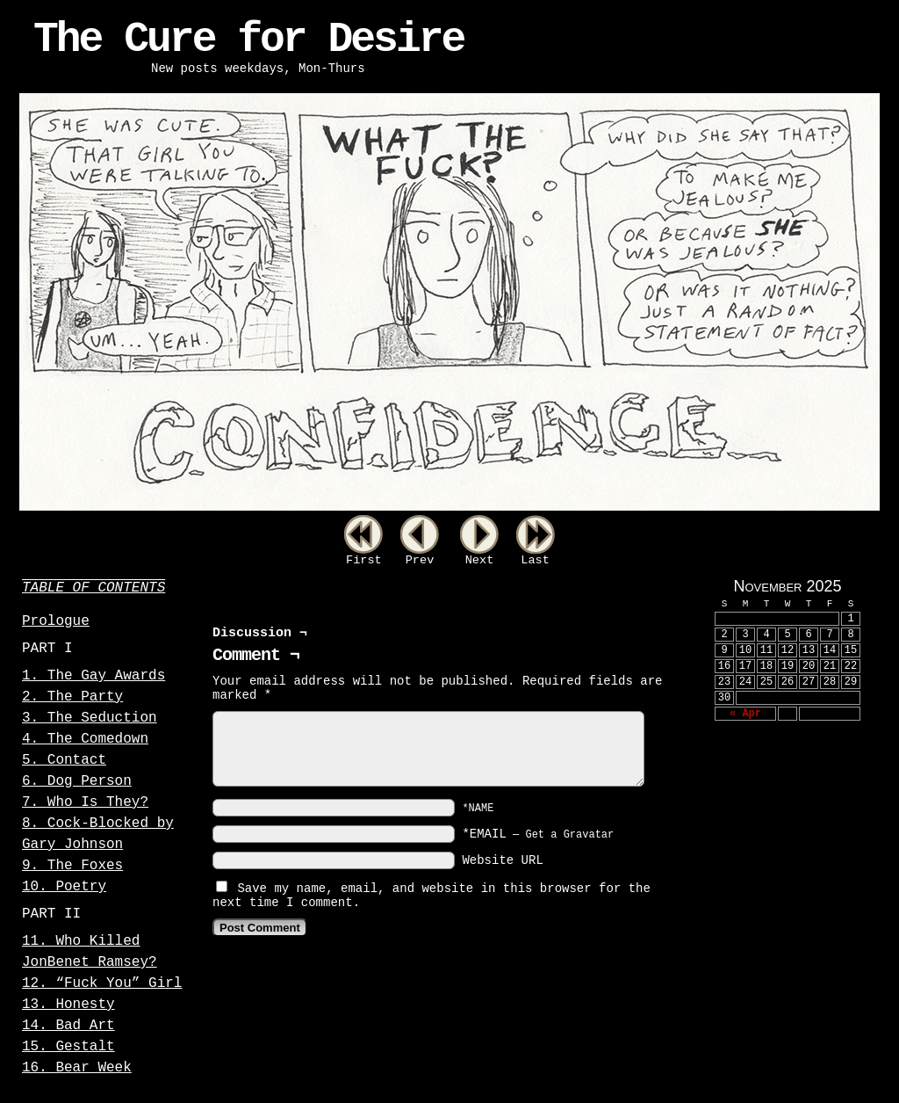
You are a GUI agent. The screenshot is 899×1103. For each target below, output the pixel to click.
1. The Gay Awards (93, 676)
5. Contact (64, 760)
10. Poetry (64, 887)
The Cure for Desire (248, 39)
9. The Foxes (72, 866)
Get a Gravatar (569, 835)
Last (535, 560)
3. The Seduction (89, 718)
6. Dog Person (77, 781)
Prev (420, 560)
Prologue (56, 621)
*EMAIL (538, 834)
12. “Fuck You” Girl (102, 983)
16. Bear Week (77, 1068)
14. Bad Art (68, 1026)
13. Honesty (68, 1004)
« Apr (745, 714)
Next (479, 560)
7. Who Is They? (85, 802)
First (364, 560)
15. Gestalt (68, 1047)
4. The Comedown (85, 739)
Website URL (502, 860)
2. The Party (72, 697)
